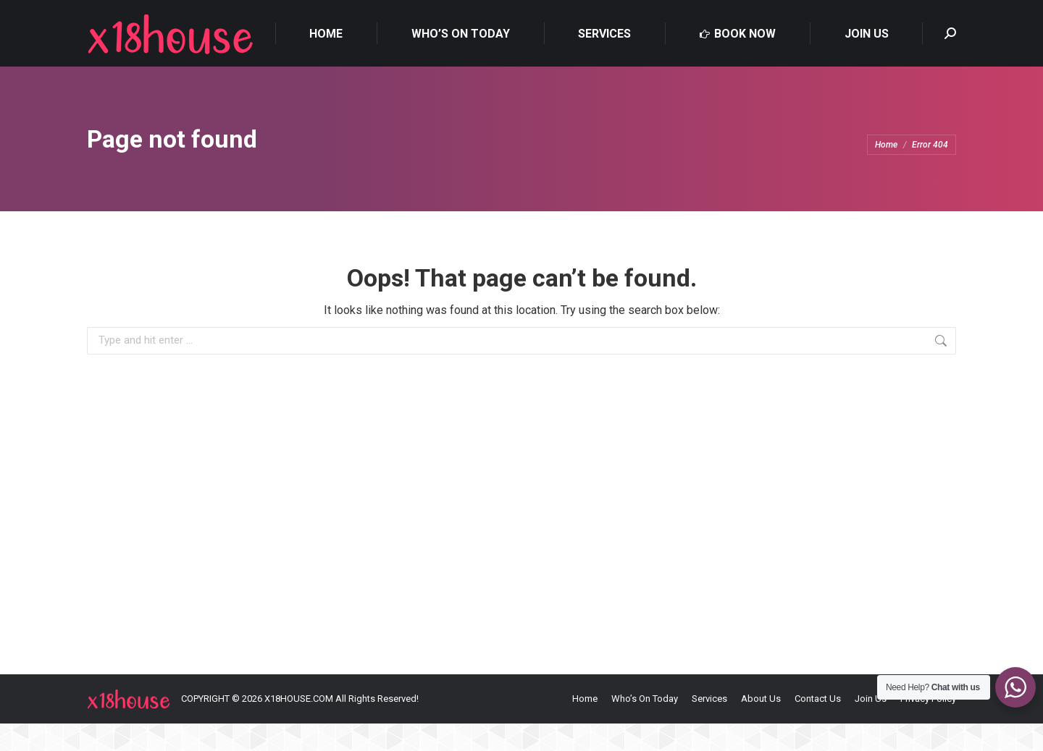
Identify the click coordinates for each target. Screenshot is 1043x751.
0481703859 (120, 14)
